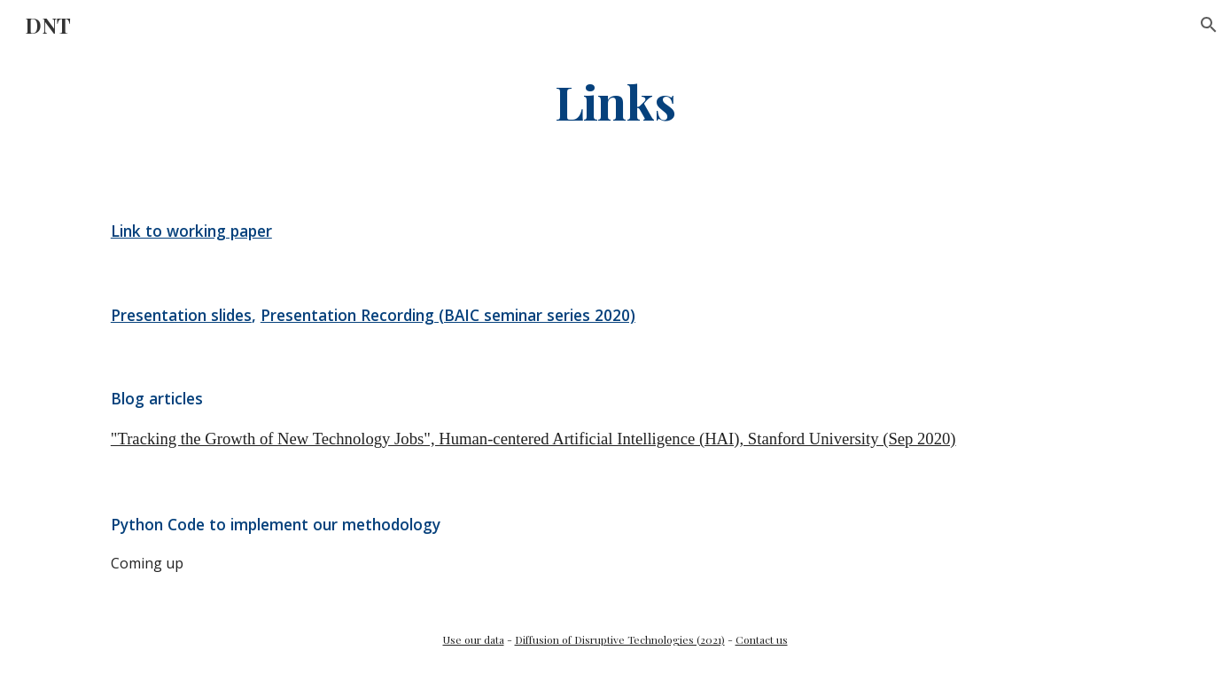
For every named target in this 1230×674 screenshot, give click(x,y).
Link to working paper (191, 230)
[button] (1208, 25)
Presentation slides (181, 314)
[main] (615, 100)
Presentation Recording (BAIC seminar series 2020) (448, 314)
